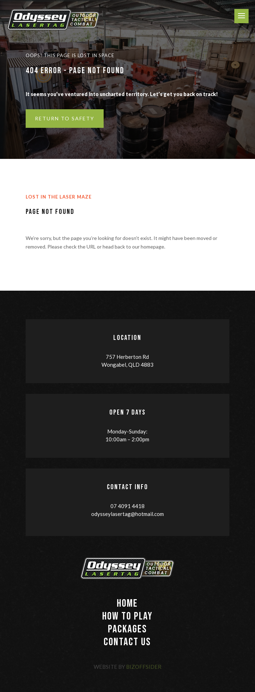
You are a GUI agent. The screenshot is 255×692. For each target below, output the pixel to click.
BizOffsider (143, 666)
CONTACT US (127, 642)
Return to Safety (64, 118)
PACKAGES (127, 629)
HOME (127, 603)
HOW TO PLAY (127, 616)
